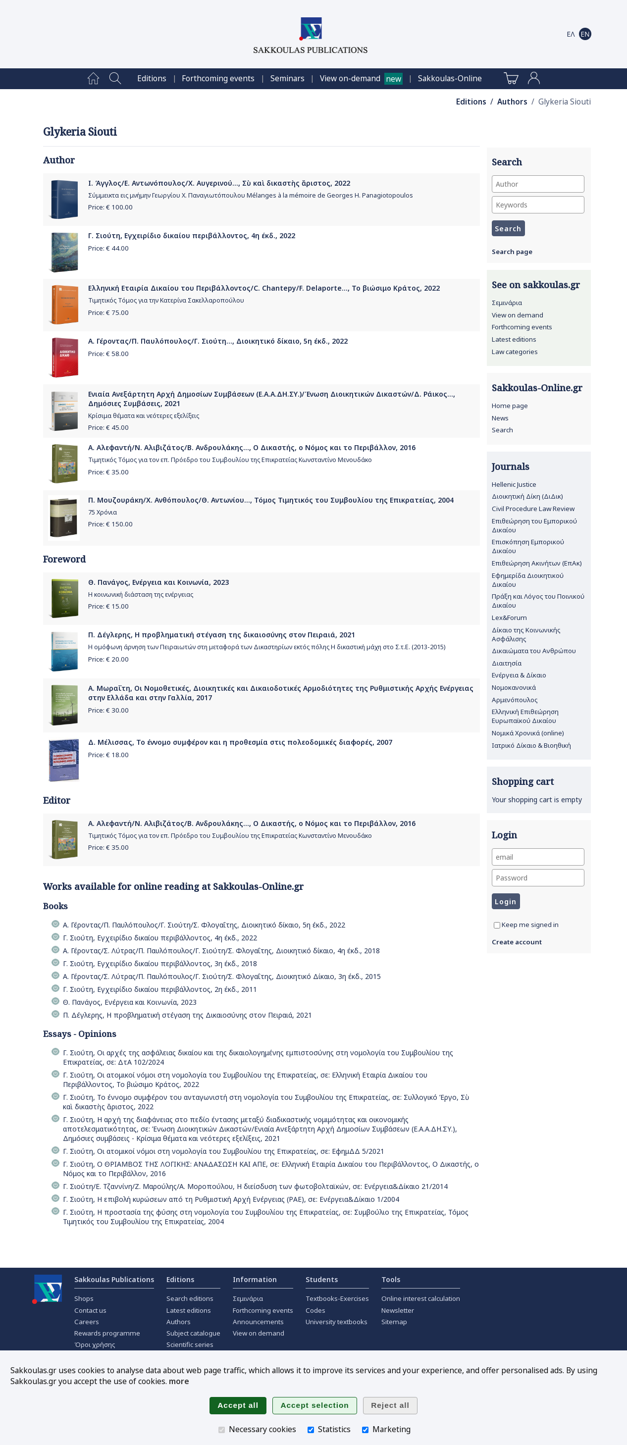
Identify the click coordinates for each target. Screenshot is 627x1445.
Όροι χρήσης (94, 1344)
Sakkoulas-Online (450, 78)
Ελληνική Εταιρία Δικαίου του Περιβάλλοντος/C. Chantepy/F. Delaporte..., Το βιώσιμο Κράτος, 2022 (264, 288)
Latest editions (514, 339)
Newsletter (397, 1310)
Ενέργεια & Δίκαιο (519, 675)
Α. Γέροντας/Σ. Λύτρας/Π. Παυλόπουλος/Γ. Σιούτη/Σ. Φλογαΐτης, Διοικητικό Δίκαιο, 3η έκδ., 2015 (222, 976)
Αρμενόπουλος (515, 699)
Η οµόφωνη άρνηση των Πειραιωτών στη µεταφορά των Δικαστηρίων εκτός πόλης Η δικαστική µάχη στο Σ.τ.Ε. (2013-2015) (266, 647)
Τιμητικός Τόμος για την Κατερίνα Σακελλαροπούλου (166, 300)
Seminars (287, 78)
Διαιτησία (507, 663)
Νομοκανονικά (514, 687)
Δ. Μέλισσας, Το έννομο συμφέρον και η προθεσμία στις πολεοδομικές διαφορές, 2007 (240, 742)
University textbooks (336, 1321)
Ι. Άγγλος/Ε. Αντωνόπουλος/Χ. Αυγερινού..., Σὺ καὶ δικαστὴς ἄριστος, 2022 (219, 183)
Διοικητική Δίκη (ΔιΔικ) (527, 496)
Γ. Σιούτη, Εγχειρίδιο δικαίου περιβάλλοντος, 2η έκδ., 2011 (160, 989)
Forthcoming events (218, 78)
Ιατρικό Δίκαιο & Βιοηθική (531, 745)
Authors (512, 102)
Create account (517, 941)
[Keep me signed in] (497, 925)
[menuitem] (93, 78)
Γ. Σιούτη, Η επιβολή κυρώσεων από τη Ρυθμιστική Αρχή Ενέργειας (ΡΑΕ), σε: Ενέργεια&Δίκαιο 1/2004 (231, 1199)
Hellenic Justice (514, 484)
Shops (84, 1298)
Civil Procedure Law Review (533, 508)
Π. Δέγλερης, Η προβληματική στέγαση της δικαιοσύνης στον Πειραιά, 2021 (221, 634)
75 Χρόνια (102, 512)
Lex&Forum (509, 617)
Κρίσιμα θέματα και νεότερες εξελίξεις (143, 416)
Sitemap (394, 1321)
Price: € (110, 207)
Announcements (258, 1321)
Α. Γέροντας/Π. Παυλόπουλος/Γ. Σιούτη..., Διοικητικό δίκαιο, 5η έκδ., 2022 (218, 341)
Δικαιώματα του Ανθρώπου (534, 650)
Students (322, 1279)
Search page (512, 251)
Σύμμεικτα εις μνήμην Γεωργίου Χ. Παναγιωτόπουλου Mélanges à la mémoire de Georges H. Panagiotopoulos (250, 195)
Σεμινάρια (507, 302)
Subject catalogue (193, 1333)
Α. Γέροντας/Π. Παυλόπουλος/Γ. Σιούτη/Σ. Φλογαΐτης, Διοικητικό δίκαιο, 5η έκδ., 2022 (204, 924)
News (500, 417)
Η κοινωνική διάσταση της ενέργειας (140, 594)
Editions (151, 78)
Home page (510, 405)
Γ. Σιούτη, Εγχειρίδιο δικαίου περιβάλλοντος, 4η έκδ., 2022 (191, 235)
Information (255, 1279)
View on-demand (350, 78)
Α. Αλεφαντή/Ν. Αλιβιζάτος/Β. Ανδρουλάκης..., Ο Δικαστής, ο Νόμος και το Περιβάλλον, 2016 (252, 447)
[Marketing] (365, 1430)
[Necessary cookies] (221, 1430)
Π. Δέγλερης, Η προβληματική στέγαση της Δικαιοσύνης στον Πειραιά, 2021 (187, 1015)
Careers (86, 1321)
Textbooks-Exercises (337, 1298)
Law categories (515, 351)
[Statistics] (311, 1430)
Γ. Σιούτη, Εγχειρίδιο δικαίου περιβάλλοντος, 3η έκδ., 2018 (160, 963)
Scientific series (189, 1344)
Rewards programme (107, 1333)
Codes (315, 1310)
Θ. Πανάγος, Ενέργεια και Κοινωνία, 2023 (158, 582)
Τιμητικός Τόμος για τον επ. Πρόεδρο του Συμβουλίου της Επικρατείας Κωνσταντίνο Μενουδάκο (230, 460)
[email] (538, 857)
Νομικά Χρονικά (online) (528, 732)
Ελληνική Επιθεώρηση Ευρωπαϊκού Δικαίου (525, 716)
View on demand (517, 314)
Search (502, 429)
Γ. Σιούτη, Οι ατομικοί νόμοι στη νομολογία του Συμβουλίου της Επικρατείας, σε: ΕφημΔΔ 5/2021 (223, 1151)
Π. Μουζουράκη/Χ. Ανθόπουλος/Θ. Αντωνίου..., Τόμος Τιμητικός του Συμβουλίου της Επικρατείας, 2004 (271, 500)
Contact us (90, 1310)
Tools (390, 1279)
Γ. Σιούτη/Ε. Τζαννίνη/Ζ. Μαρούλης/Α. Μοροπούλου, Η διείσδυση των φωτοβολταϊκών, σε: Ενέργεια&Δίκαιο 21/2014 (255, 1186)
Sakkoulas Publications (114, 1279)
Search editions (189, 1298)
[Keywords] (538, 204)
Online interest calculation (420, 1298)
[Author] (538, 184)
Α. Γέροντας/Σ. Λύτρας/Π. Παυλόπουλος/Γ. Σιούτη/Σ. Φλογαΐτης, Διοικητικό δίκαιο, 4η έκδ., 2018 (221, 950)
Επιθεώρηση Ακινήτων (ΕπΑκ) (537, 563)
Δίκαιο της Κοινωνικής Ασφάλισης (526, 634)
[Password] (538, 877)
